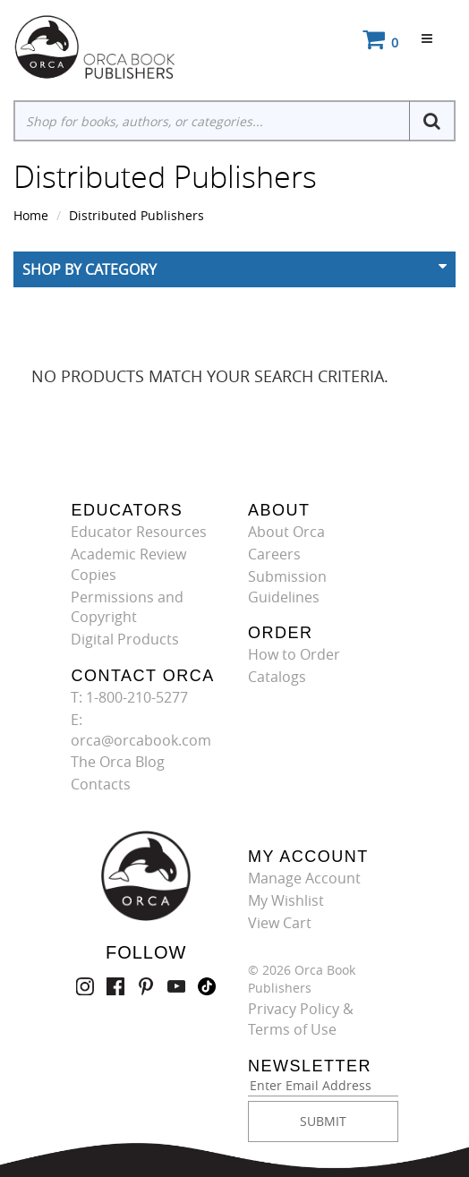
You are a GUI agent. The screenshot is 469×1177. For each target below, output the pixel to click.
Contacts (101, 784)
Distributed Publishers (136, 215)
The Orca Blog (118, 762)
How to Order (294, 654)
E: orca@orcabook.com (141, 730)
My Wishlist (286, 900)
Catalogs (277, 677)
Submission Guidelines (287, 587)
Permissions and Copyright (127, 607)
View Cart (279, 923)
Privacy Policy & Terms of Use (301, 1019)
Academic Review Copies (128, 564)
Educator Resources (139, 532)
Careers (274, 554)
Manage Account (304, 878)
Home (30, 215)
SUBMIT (323, 1121)
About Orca (286, 532)
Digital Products (125, 639)
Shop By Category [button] (89, 269)
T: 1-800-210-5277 (129, 697)
